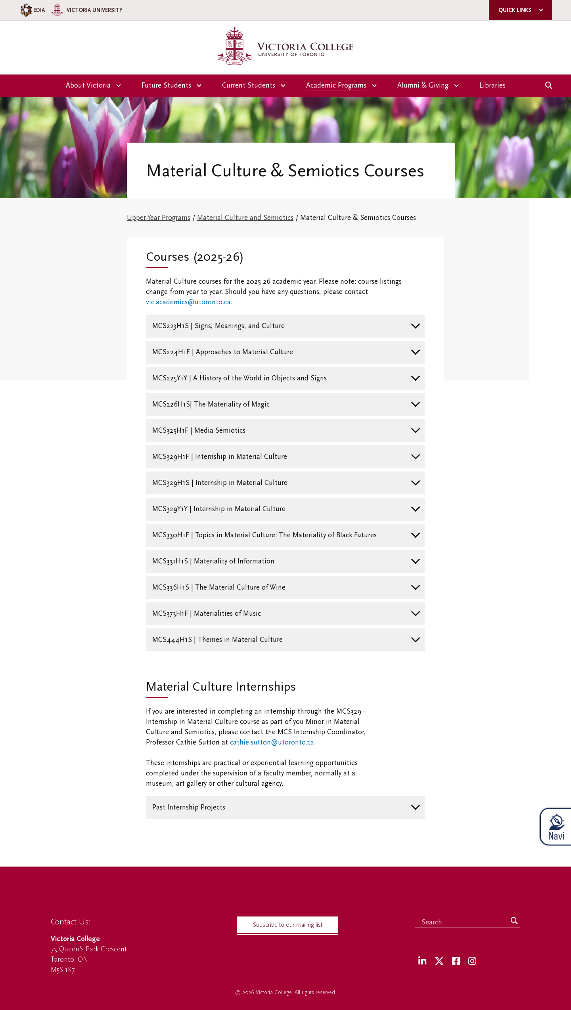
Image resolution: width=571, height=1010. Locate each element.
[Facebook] (456, 961)
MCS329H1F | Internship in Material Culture (219, 456)
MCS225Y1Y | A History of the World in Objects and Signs (239, 378)
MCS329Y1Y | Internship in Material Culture (219, 509)
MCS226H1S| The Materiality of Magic (211, 404)
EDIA (32, 10)
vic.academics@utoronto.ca (188, 302)
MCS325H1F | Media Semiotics (198, 430)
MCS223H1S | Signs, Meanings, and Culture (218, 326)
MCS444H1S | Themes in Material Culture (217, 640)
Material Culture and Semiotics (245, 218)
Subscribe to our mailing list (287, 924)
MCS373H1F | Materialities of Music (206, 613)
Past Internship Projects (188, 807)
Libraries (492, 85)
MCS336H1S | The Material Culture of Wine (219, 587)
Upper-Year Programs (158, 218)
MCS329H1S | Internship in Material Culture (219, 483)
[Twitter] (439, 961)
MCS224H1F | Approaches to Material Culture (222, 352)
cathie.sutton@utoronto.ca (272, 742)
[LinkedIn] (422, 961)
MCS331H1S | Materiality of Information (213, 561)
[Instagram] (472, 961)
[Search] (514, 921)
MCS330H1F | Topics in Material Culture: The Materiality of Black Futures (264, 535)
